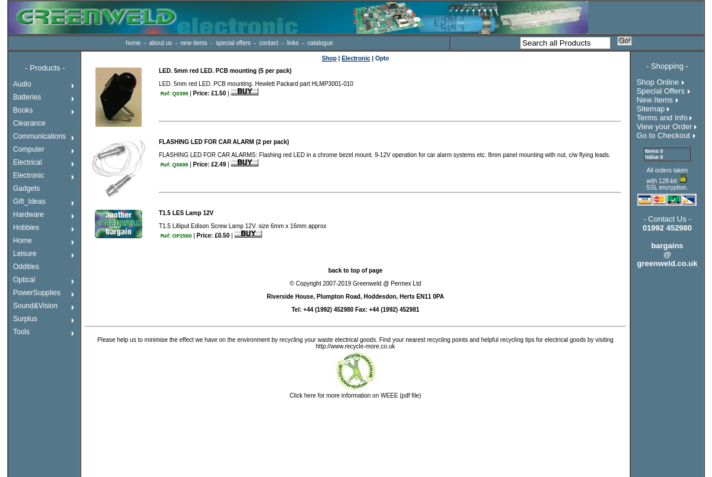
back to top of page (355, 270)
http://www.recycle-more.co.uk (355, 346)
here (310, 395)
